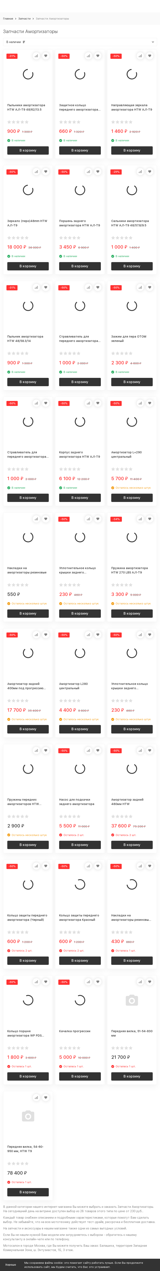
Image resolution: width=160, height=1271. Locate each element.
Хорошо (10, 1264)
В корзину (28, 150)
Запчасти (24, 18)
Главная (8, 18)
